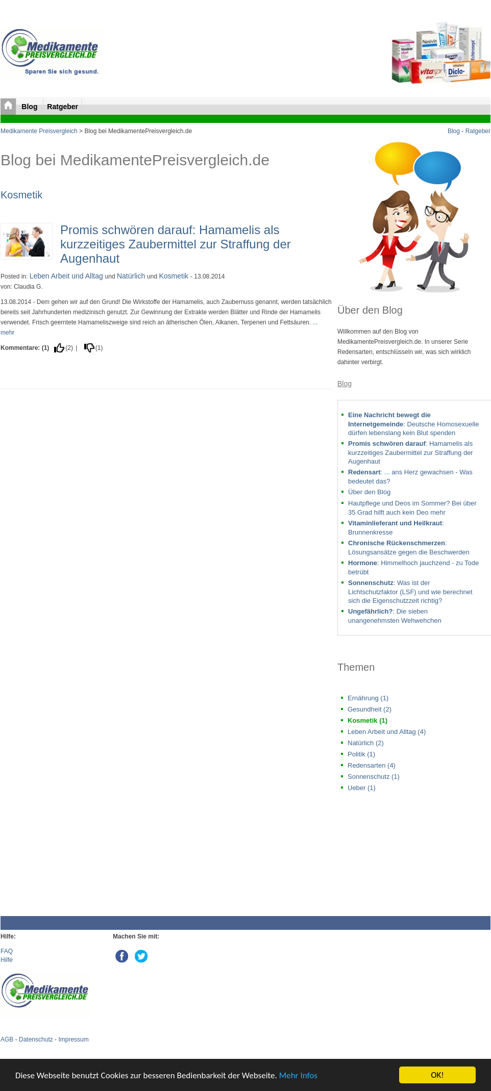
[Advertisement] (166, 834)
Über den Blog (369, 492)
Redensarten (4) (372, 765)
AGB (7, 1039)
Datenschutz (36, 1039)
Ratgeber (62, 107)
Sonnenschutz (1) (374, 776)
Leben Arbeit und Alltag (67, 276)
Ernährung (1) (368, 698)
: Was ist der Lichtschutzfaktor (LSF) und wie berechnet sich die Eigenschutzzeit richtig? (410, 591)
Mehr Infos (298, 1075)
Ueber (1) (362, 788)
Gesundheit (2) (369, 709)
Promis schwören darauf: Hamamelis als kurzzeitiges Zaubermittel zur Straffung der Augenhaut (175, 244)
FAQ (7, 951)
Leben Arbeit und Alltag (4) (387, 731)
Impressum (73, 1039)
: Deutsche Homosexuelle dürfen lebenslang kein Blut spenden (413, 424)
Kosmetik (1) (367, 720)
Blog (30, 107)
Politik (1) (361, 754)
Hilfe (7, 959)
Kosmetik (21, 194)
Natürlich (132, 276)
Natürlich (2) (366, 743)
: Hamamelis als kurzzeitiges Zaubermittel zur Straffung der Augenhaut (410, 452)
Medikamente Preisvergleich (39, 131)
